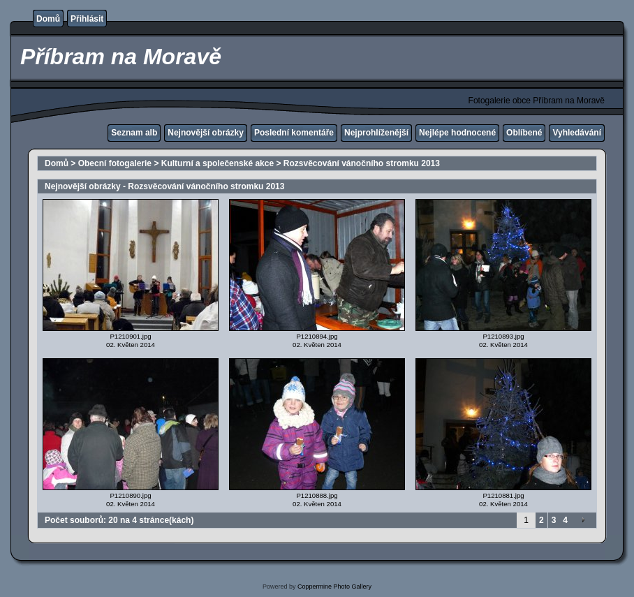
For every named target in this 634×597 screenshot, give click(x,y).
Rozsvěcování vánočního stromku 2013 (361, 163)
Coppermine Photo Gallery (334, 586)
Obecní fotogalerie (115, 163)
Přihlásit (87, 19)
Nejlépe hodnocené (457, 133)
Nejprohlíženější (376, 133)
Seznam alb (134, 133)
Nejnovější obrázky (206, 133)
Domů (48, 19)
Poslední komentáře (294, 133)
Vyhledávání (576, 133)
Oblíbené (524, 133)
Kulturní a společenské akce (217, 163)
